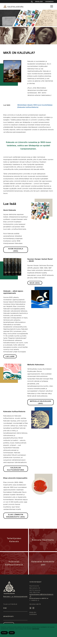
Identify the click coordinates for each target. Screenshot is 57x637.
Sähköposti (8, 616)
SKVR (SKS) (35, 283)
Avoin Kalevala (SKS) (15, 250)
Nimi (5, 608)
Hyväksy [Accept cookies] (4, 632)
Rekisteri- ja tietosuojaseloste (15, 596)
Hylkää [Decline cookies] (11, 632)
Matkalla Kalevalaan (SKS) (40, 402)
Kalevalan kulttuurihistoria (15, 469)
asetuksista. (35, 628)
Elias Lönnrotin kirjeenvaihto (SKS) (15, 516)
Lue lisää (10, 356)
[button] (52, 6)
